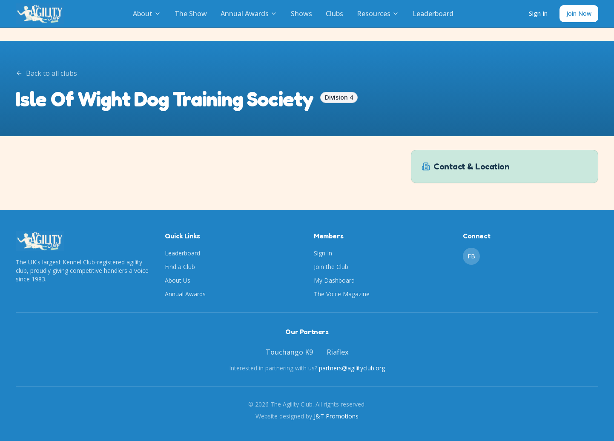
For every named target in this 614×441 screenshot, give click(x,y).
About (147, 13)
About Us (177, 280)
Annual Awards (249, 13)
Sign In (538, 13)
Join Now (578, 13)
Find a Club (180, 267)
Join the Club (331, 267)
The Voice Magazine (342, 294)
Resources (378, 13)
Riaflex (338, 352)
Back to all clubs (46, 73)
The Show (191, 13)
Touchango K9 (289, 352)
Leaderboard (433, 13)
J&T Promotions (336, 416)
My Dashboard (334, 280)
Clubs (334, 13)
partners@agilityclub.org (352, 368)
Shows (301, 13)
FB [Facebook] (471, 256)
